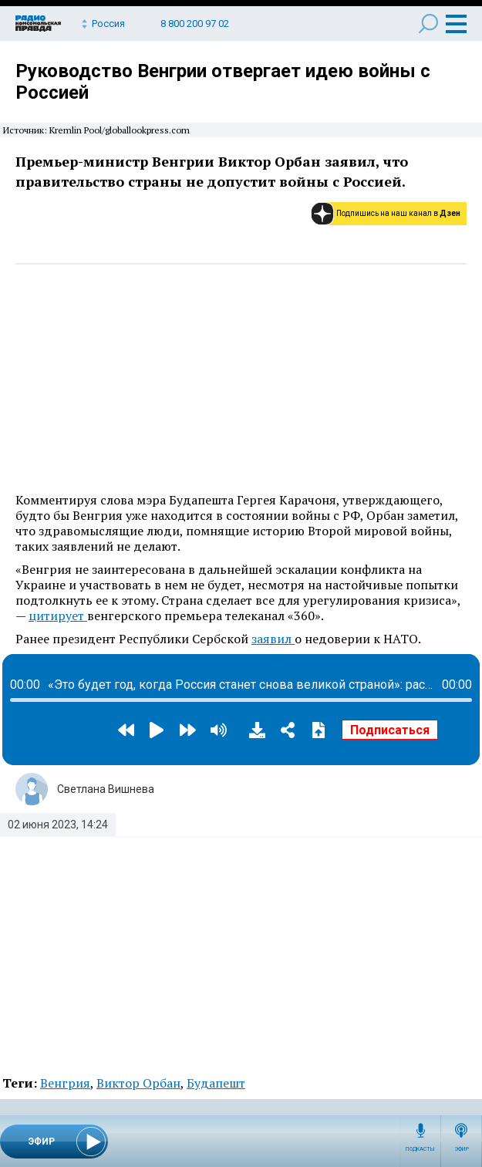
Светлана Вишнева (105, 789)
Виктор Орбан (138, 1082)
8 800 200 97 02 (194, 23)
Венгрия (65, 1082)
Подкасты (420, 1149)
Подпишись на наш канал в (398, 213)
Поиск (428, 23)
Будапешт (216, 1082)
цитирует (58, 615)
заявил (273, 638)
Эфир (461, 1149)
